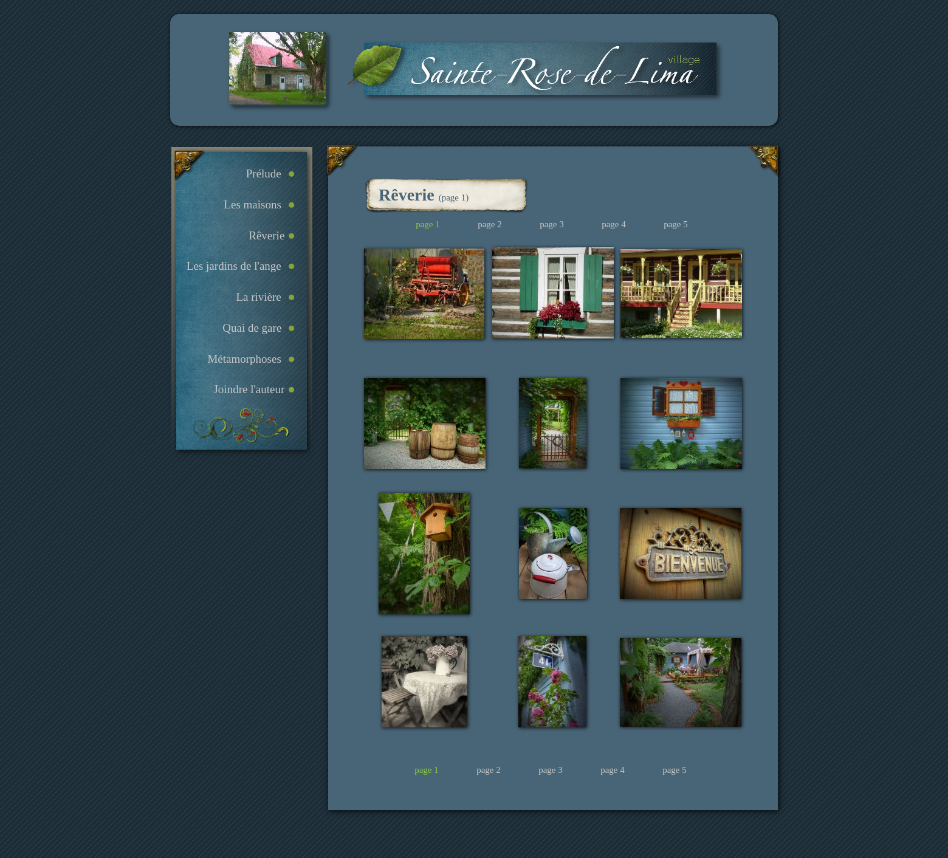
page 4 (612, 770)
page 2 (488, 770)
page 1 (426, 770)
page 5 (674, 770)
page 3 (550, 770)
